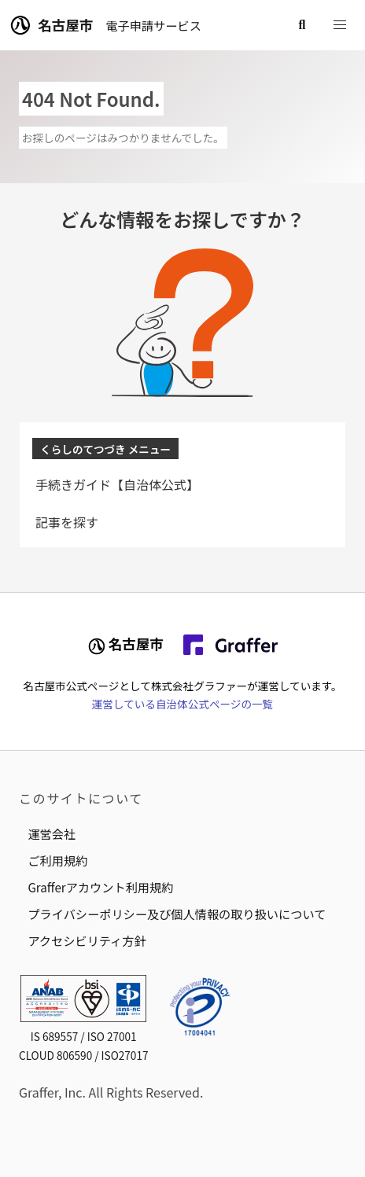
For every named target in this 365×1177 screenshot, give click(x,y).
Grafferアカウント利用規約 (100, 887)
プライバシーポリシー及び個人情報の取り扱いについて (177, 913)
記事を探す (66, 522)
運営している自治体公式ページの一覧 (182, 704)
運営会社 (52, 833)
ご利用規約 (57, 860)
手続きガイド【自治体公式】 (117, 484)
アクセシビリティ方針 (87, 940)
